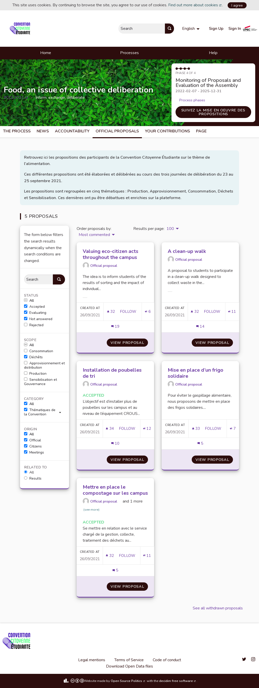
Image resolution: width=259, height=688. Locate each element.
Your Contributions (167, 131)
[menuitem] (191, 28)
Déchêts (33, 357)
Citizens (33, 446)
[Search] (38, 279)
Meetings (34, 452)
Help (213, 53)
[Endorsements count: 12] (147, 429)
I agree (237, 5)
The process (17, 131)
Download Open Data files (129, 666)
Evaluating (35, 313)
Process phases (192, 100)
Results (32, 478)
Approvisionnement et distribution (44, 365)
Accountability (72, 131)
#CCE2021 (16, 97)
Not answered (38, 319)
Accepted (34, 306)
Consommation (38, 351)
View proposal (129, 342)
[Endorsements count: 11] (232, 312)
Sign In (234, 28)
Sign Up (216, 28)
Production (35, 373)
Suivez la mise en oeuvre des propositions (213, 112)
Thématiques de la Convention (39, 412)
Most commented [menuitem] (94, 235)
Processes (129, 53)
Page (201, 131)
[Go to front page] (21, 28)
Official (32, 440)
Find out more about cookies (195, 5)
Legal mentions (91, 660)
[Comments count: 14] (200, 326)
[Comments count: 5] (200, 443)
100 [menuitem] (170, 229)
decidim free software (178, 681)
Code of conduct (167, 660)
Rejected (34, 325)
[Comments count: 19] (115, 326)
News (43, 131)
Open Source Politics (128, 681)
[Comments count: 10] (115, 443)
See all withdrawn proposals (218, 608)
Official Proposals (117, 131)
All (29, 300)
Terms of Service (129, 660)
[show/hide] (62, 412)
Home (45, 53)
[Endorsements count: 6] (147, 312)
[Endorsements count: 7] (232, 429)
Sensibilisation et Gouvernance (40, 381)
